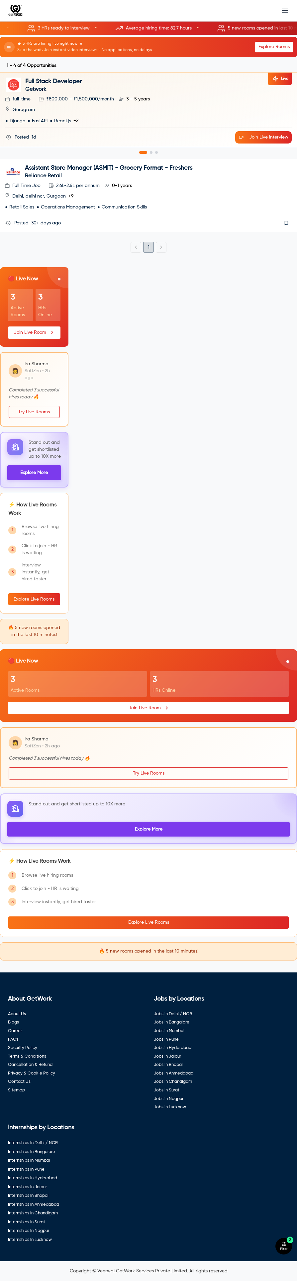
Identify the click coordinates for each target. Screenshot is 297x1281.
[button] (148, 28)
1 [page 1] (148, 247)
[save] (286, 223)
